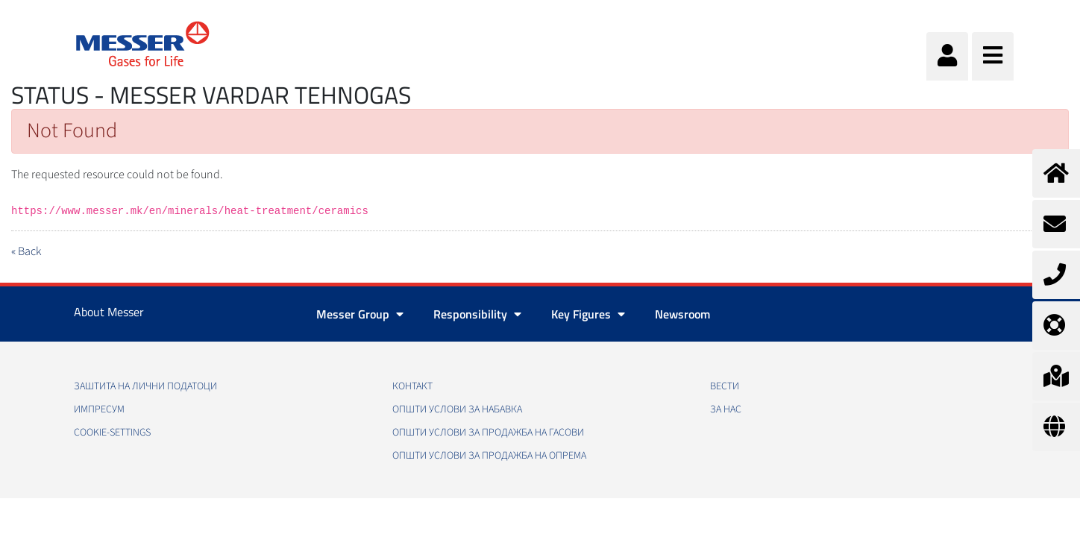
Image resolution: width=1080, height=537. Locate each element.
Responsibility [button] (477, 314)
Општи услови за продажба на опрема (489, 455)
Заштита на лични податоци (145, 386)
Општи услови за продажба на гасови (488, 432)
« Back (26, 251)
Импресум (99, 409)
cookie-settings (112, 432)
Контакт (412, 386)
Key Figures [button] (588, 314)
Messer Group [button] (360, 314)
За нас (725, 409)
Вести (724, 386)
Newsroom (682, 314)
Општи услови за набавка (457, 409)
